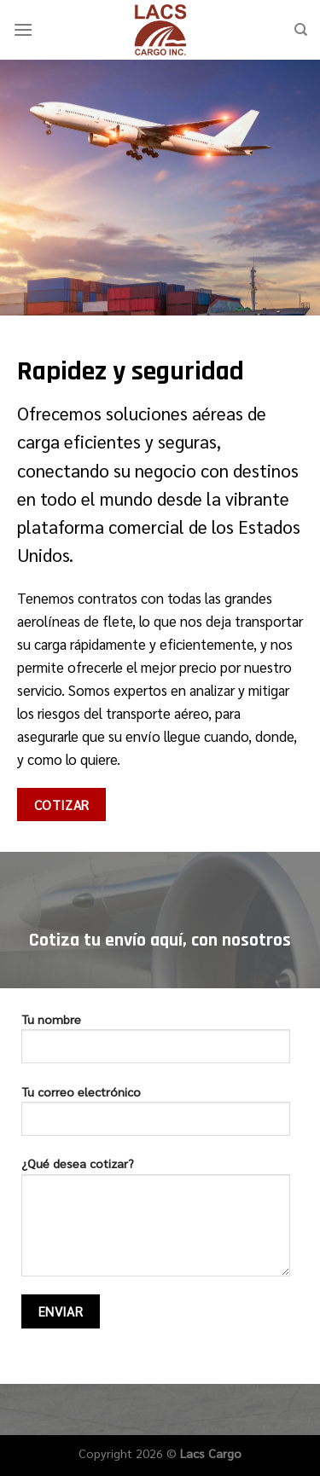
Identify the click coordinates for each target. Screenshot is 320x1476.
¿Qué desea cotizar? (155, 1222)
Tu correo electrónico (155, 1116)
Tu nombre (155, 1044)
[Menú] (23, 29)
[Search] (300, 30)
